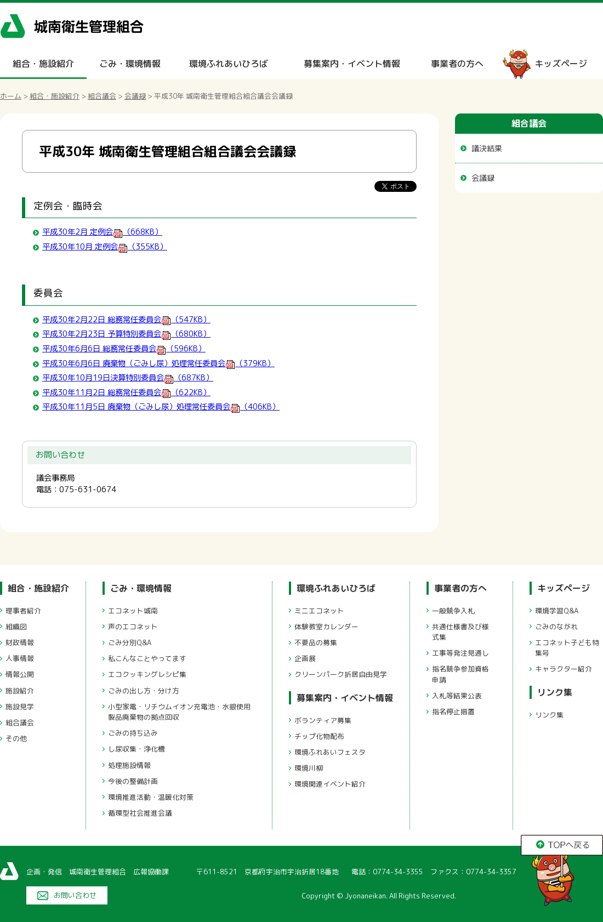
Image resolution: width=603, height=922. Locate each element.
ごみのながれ (556, 626)
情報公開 (19, 674)
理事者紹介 (23, 611)
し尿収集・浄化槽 (136, 749)
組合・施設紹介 (43, 64)
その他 (16, 738)
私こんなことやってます (147, 658)
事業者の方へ (457, 64)
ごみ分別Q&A (129, 642)
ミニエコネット (319, 611)
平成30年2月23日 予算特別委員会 (126, 333)
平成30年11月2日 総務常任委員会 (126, 392)
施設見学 (19, 707)
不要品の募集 (315, 642)
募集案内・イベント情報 (352, 64)
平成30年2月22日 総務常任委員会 (126, 319)
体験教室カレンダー (326, 626)
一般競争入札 (453, 611)
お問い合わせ (75, 895)
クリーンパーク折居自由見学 (340, 674)
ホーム (10, 96)
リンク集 (554, 692)
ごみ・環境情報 (130, 64)
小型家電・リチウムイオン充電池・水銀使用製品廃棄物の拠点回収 (179, 712)
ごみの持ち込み (133, 733)
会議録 (135, 96)
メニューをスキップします (347, 7)
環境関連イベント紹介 (330, 784)
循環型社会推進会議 (140, 813)
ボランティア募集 (322, 720)
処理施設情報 (129, 765)
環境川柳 (308, 768)
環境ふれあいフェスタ (330, 752)
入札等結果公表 (457, 696)
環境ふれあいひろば (228, 64)
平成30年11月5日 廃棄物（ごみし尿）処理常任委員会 (161, 406)
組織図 (16, 626)
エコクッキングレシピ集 (147, 674)
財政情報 (19, 642)
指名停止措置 (453, 711)
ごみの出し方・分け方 (143, 691)
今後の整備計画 (133, 781)
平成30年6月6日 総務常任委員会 (124, 348)
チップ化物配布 (319, 736)
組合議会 (102, 96)
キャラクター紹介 (563, 669)
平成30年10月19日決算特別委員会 (127, 377)
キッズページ (560, 64)
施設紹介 (19, 691)
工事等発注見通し (460, 653)
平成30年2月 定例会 (102, 231)
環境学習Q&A (556, 611)
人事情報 (19, 658)
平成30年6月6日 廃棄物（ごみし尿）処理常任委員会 (158, 363)
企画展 (305, 658)
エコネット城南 (133, 611)
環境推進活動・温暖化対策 (151, 797)
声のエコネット (133, 626)
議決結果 (486, 148)
